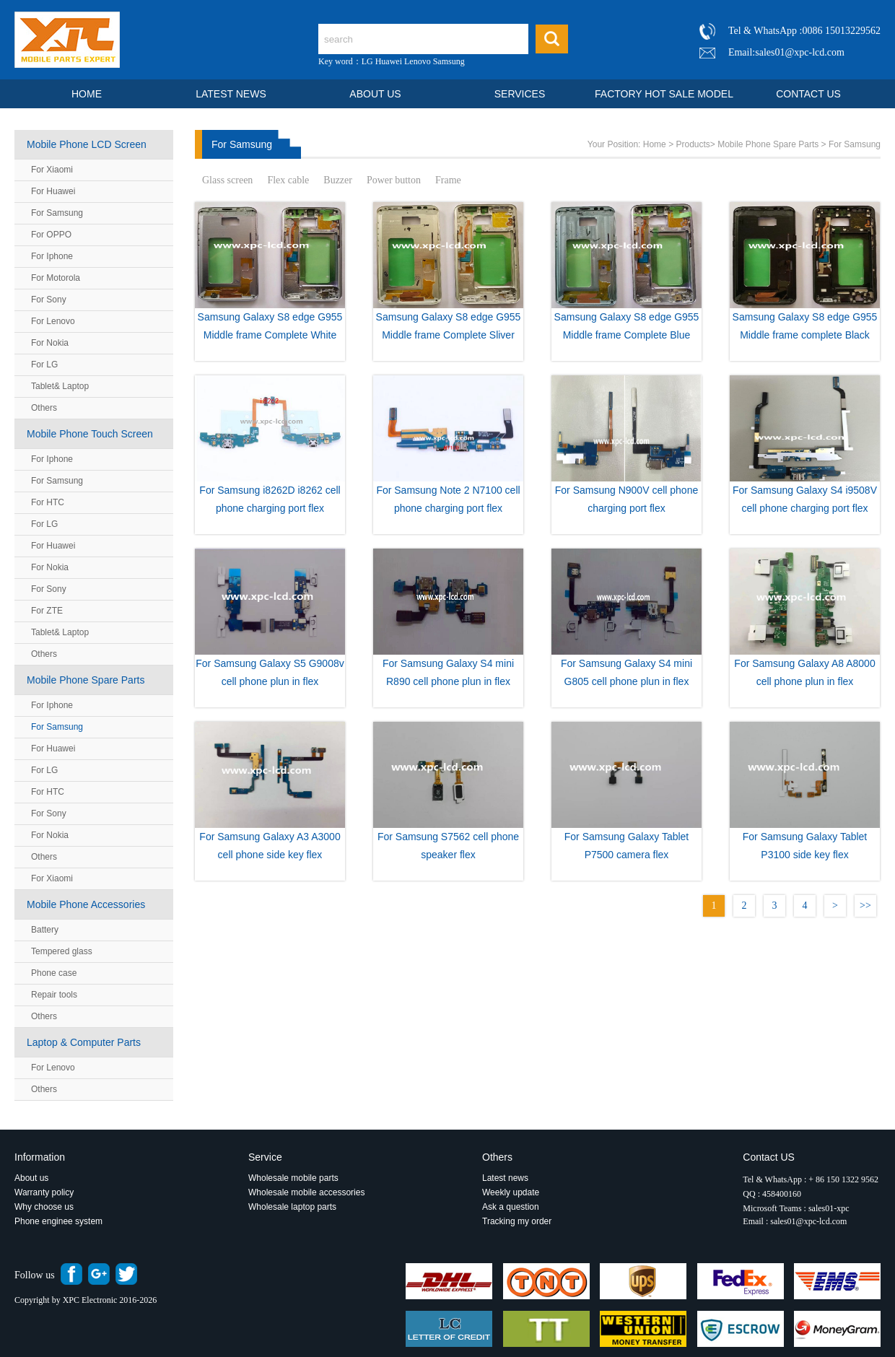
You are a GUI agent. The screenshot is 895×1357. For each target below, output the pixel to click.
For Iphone (52, 256)
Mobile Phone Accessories (86, 904)
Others (44, 408)
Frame (448, 180)
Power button (394, 180)
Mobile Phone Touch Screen (90, 434)
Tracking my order (516, 1221)
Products (693, 144)
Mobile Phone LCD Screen (87, 144)
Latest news (505, 1178)
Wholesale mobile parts (293, 1178)
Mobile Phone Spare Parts (85, 680)
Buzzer (337, 180)
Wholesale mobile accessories (306, 1192)
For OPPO (51, 235)
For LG (44, 364)
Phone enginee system (58, 1221)
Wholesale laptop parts (293, 1207)
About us (31, 1178)
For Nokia (50, 343)
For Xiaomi (52, 170)
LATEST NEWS (231, 94)
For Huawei (53, 191)
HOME (86, 94)
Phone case (54, 973)
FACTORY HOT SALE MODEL (664, 94)
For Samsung (57, 213)
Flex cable (288, 180)
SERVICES (520, 94)
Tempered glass (61, 951)
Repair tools (54, 995)
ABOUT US (375, 94)
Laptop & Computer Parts (84, 1042)
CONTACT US (808, 94)
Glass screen (227, 180)
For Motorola (55, 278)
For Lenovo (53, 321)
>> (865, 905)
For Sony (48, 299)
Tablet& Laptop (60, 386)
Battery (44, 930)
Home (654, 144)
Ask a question (510, 1207)
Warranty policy (44, 1192)
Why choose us (44, 1207)
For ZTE (47, 611)
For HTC (47, 502)
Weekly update (510, 1192)
